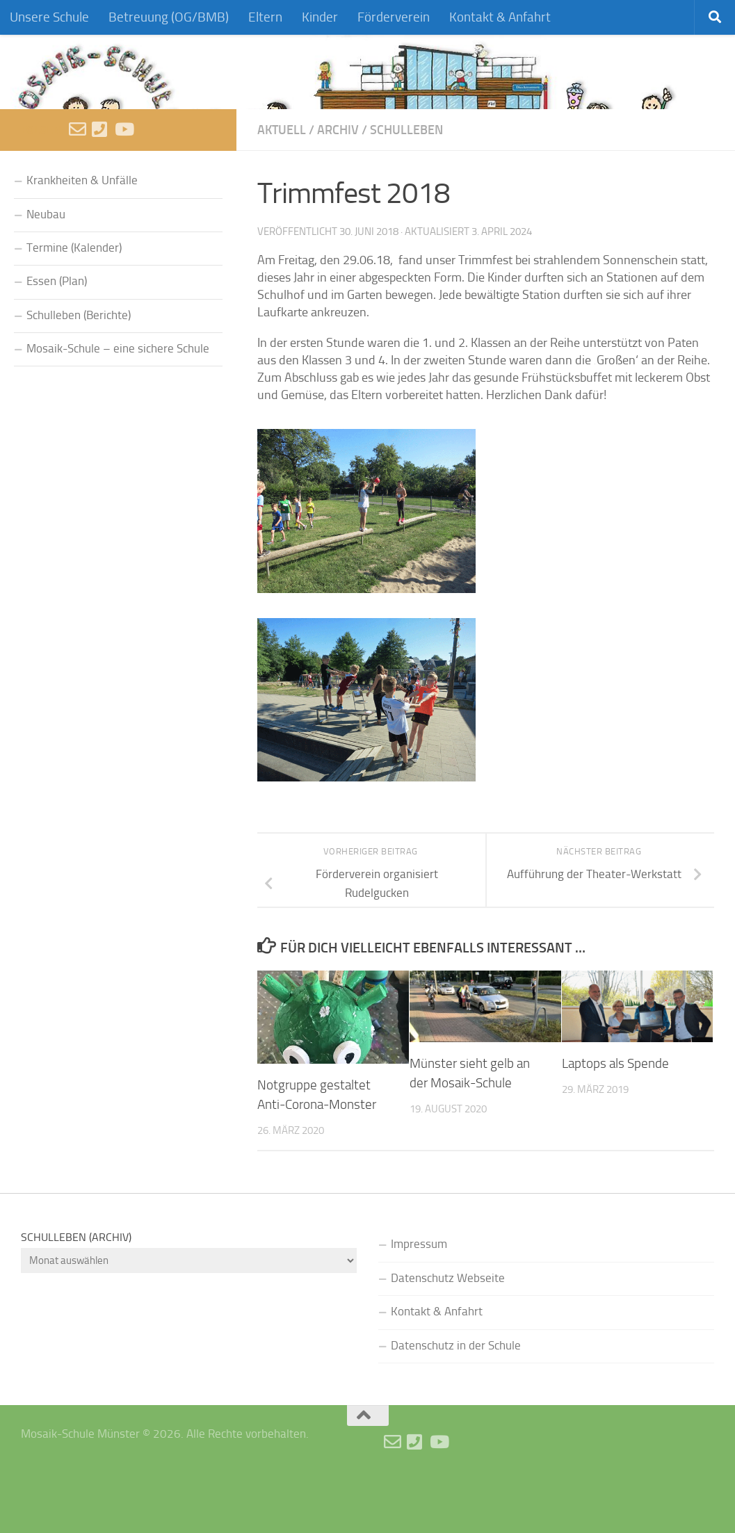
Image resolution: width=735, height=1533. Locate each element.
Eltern (265, 17)
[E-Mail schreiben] (77, 186)
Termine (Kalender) (74, 304)
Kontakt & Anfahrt (500, 17)
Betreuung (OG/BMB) (168, 17)
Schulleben (406, 186)
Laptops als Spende (615, 1120)
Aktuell (281, 186)
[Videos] (123, 186)
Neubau (45, 270)
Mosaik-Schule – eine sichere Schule (117, 405)
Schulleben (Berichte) (78, 371)
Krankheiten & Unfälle (82, 237)
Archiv (338, 186)
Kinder (320, 17)
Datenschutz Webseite (448, 1334)
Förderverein (393, 17)
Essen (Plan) (56, 338)
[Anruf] (100, 186)
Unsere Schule (49, 17)
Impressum (419, 1301)
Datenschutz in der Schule (456, 1402)
